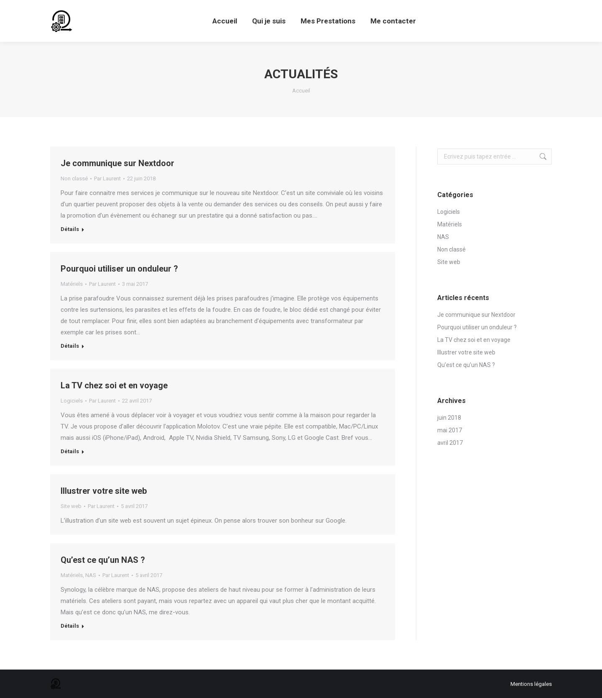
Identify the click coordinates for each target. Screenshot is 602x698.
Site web (71, 506)
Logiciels (72, 401)
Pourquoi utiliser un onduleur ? (119, 269)
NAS (90, 575)
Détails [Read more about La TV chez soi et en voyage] (70, 451)
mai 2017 (449, 430)
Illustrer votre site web (104, 491)
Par (107, 178)
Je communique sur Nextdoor (117, 163)
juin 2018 (449, 417)
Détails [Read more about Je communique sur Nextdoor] (70, 229)
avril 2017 (450, 442)
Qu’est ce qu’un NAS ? (103, 560)
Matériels (72, 284)
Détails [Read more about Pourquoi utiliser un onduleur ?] (70, 346)
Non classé (74, 178)
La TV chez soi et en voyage (114, 385)
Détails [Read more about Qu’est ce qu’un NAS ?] (70, 626)
